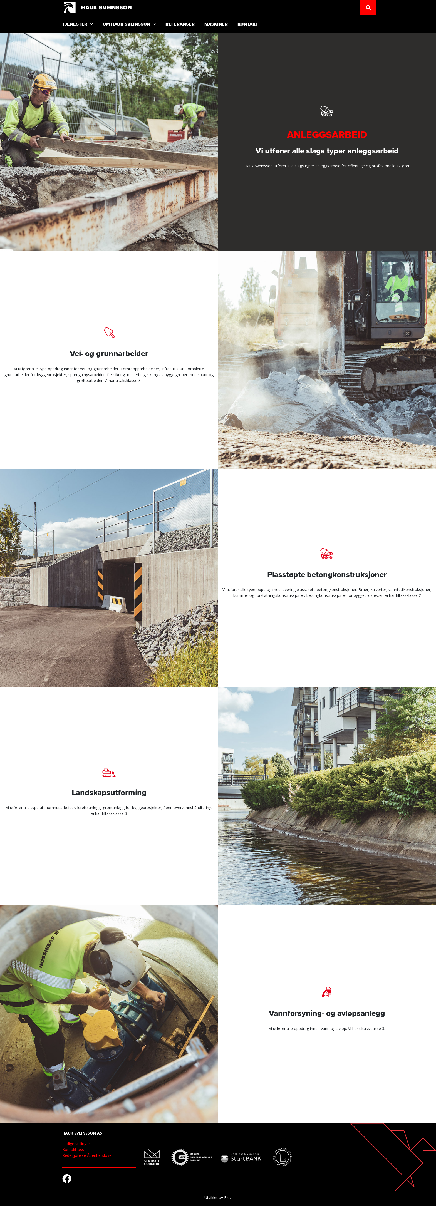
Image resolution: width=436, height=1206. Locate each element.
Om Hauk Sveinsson (129, 24)
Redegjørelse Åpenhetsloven (88, 1155)
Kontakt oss (73, 1149)
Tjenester (77, 24)
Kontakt (247, 24)
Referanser (180, 24)
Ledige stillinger (76, 1143)
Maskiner (216, 24)
